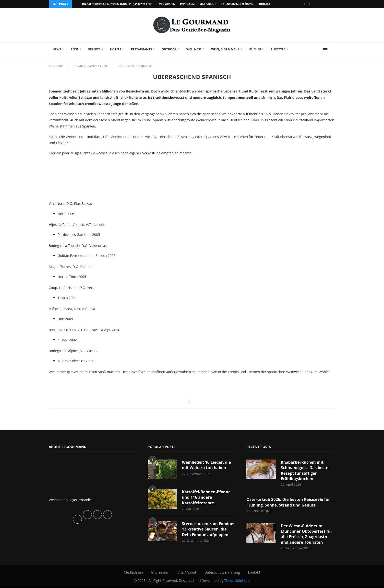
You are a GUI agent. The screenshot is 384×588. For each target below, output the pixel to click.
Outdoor (169, 49)
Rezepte (94, 49)
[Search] (332, 50)
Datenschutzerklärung (237, 4)
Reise (74, 49)
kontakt (264, 4)
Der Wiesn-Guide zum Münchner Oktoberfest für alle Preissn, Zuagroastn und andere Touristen (306, 534)
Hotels (115, 49)
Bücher (255, 49)
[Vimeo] (309, 4)
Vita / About (208, 4)
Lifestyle (278, 49)
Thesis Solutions (237, 580)
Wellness (194, 49)
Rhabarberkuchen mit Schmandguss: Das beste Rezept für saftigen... (128, 4)
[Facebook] (304, 4)
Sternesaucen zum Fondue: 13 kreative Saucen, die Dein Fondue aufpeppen (208, 529)
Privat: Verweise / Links (91, 65)
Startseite (56, 65)
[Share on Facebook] (189, 401)
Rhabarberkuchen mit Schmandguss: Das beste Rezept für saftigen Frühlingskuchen (304, 470)
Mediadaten (167, 4)
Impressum (187, 4)
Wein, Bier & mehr (225, 49)
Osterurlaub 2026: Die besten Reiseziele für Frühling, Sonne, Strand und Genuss (288, 502)
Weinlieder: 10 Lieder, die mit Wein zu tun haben (206, 465)
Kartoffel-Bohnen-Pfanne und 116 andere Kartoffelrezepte (206, 497)
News (56, 49)
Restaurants (141, 49)
